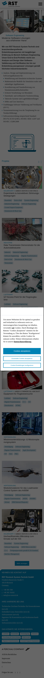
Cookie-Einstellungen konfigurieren (22, 365)
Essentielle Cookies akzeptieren (22, 358)
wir (13, 328)
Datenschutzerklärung (22, 342)
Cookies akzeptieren (22, 351)
